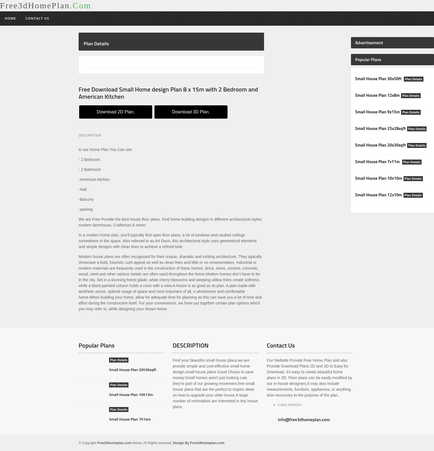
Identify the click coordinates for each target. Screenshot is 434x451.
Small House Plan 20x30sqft (380, 145)
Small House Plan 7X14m (130, 419)
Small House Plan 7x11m (378, 161)
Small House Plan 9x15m (377, 112)
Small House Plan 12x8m (377, 95)
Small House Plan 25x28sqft (380, 128)
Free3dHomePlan (45, 5)
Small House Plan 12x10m (378, 195)
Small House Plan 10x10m (378, 178)
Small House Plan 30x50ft (378, 78)
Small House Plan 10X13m (131, 394)
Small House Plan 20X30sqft (132, 369)
